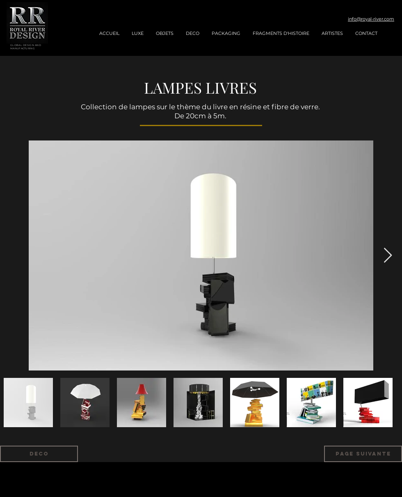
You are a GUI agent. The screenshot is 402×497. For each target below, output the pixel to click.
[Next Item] (388, 256)
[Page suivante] (363, 454)
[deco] (39, 454)
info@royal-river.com (371, 19)
